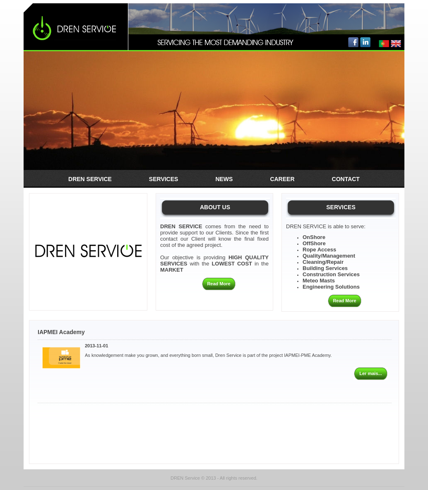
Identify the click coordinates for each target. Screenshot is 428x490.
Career (282, 179)
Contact (346, 179)
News (224, 179)
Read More (218, 283)
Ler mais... (370, 373)
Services (163, 179)
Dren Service (90, 179)
